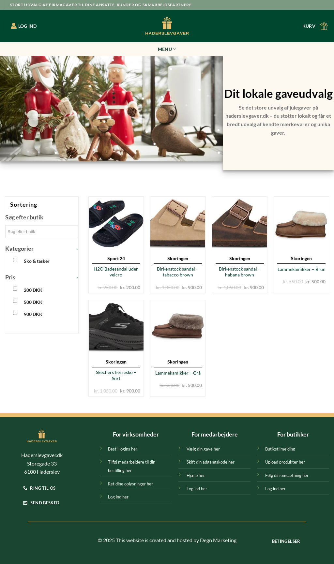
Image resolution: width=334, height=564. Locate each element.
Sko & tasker (37, 261)
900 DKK (33, 314)
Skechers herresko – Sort (116, 375)
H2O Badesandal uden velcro (116, 272)
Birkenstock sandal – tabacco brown (178, 272)
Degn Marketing (218, 540)
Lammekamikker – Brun (302, 269)
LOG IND (24, 26)
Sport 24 (116, 258)
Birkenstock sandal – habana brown (240, 272)
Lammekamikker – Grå (178, 373)
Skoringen (177, 258)
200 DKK (33, 290)
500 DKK (33, 302)
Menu (167, 49)
